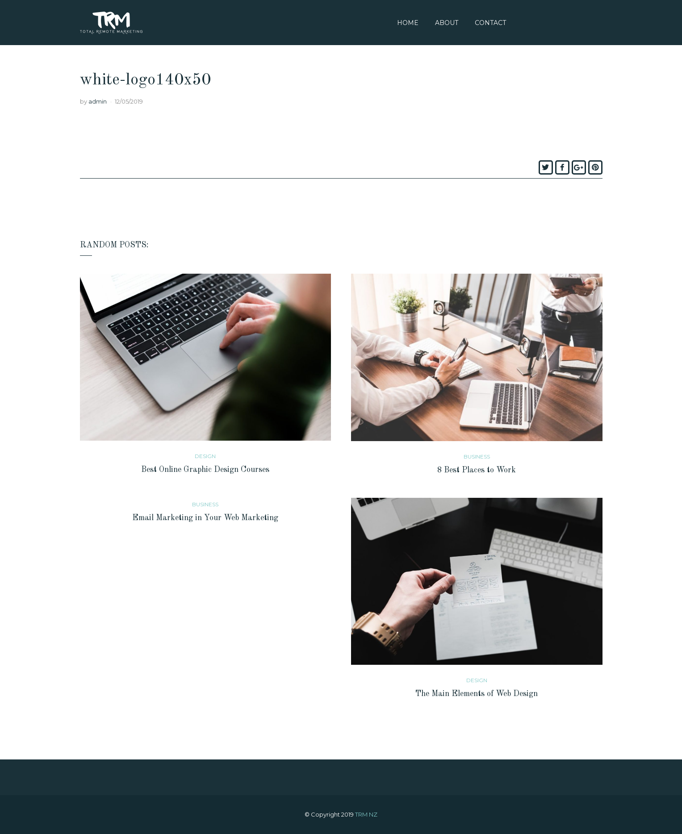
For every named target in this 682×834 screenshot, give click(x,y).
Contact (490, 23)
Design (205, 456)
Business (477, 456)
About (446, 23)
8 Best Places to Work (476, 470)
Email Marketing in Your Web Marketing (205, 518)
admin (97, 101)
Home (407, 23)
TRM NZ (366, 814)
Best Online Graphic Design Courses (205, 470)
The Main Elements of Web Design (476, 694)
